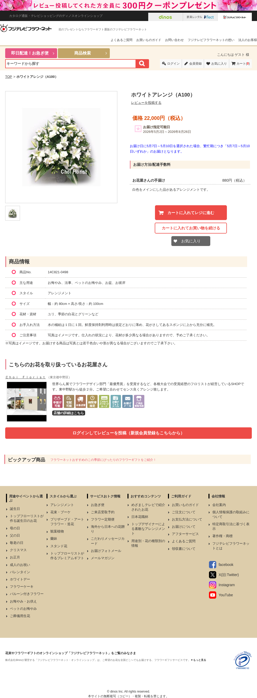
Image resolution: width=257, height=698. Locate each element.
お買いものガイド (148, 40)
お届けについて (183, 527)
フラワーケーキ (21, 586)
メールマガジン (102, 558)
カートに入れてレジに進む (190, 212)
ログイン (173, 63)
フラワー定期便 (102, 519)
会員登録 (195, 63)
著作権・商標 (222, 536)
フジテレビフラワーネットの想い (211, 40)
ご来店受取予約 (102, 512)
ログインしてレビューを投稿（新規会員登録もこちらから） (128, 433)
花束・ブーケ (60, 512)
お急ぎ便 (97, 505)
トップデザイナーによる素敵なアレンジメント (148, 528)
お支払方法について (187, 519)
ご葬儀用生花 (20, 616)
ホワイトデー (20, 579)
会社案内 (219, 505)
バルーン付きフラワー (27, 594)
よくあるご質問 (121, 40)
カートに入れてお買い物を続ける (191, 228)
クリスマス (18, 550)
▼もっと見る (198, 660)
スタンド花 (58, 546)
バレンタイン (20, 572)
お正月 (15, 557)
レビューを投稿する (146, 103)
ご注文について (183, 512)
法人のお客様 (247, 40)
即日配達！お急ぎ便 (30, 53)
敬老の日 (16, 543)
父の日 (15, 535)
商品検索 (82, 53)
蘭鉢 (53, 538)
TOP (8, 77)
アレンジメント (62, 505)
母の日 (15, 528)
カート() (243, 63)
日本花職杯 (139, 517)
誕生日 (15, 509)
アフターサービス (185, 534)
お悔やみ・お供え (23, 601)
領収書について (183, 549)
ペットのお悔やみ (23, 609)
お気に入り (219, 63)
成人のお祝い (20, 565)
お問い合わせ (174, 40)
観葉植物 (57, 531)
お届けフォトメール (106, 551)
